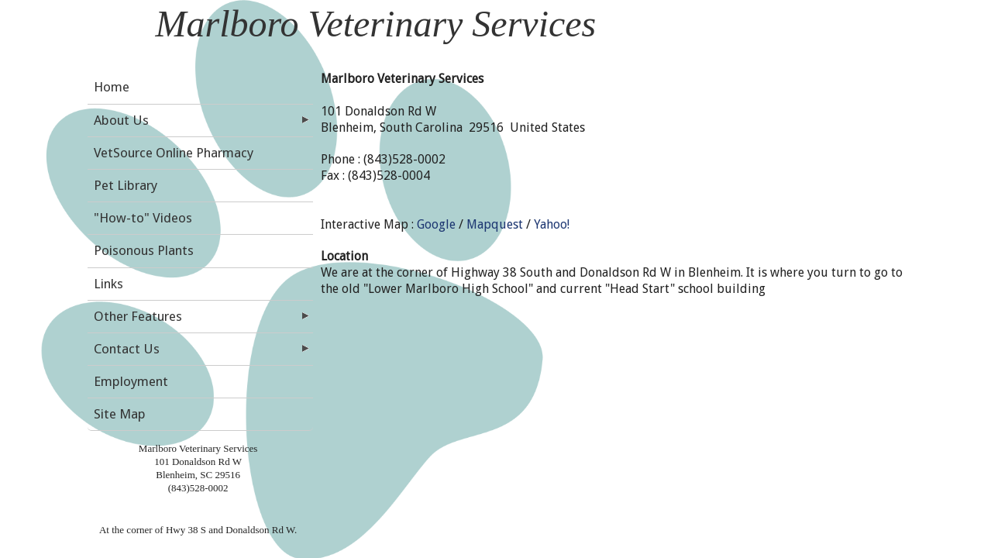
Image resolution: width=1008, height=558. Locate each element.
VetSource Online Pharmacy (173, 152)
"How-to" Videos (143, 218)
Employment (131, 381)
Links (108, 283)
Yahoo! (551, 224)
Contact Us (127, 348)
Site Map (120, 414)
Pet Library (125, 185)
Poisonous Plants (144, 250)
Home (111, 87)
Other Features (138, 316)
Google (436, 224)
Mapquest (494, 224)
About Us (121, 120)
